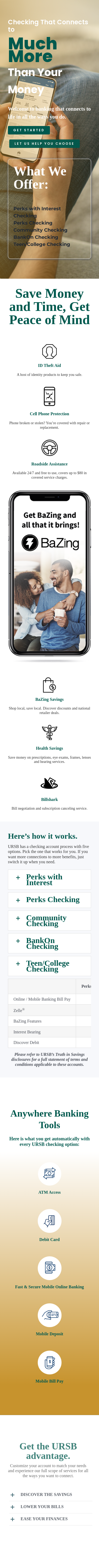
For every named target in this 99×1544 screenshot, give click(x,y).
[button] (49, 879)
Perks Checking (33, 223)
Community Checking (40, 230)
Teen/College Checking (41, 244)
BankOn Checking (35, 237)
